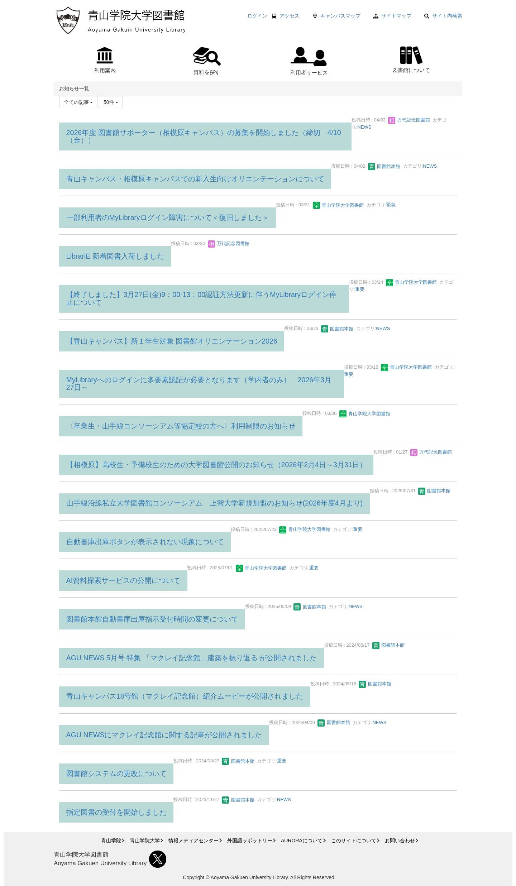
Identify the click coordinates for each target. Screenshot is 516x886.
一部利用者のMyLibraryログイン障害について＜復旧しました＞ (167, 217)
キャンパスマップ (340, 16)
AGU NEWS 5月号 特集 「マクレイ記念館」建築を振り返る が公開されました (191, 658)
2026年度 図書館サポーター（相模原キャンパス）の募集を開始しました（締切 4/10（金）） (203, 136)
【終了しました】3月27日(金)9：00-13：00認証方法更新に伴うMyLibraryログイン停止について (201, 298)
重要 (359, 289)
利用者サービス (309, 61)
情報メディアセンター (193, 840)
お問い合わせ (400, 840)
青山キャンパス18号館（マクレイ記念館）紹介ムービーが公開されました (185, 696)
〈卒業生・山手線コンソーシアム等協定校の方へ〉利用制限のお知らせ (181, 426)
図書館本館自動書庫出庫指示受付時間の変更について (152, 619)
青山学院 (111, 840)
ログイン (257, 16)
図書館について (411, 58)
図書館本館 (384, 166)
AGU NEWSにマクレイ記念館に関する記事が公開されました (164, 735)
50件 (111, 102)
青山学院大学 (145, 840)
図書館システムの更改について (116, 773)
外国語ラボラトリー (249, 840)
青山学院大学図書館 (338, 205)
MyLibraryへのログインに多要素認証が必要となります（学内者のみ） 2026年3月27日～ (199, 384)
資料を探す (207, 61)
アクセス (290, 16)
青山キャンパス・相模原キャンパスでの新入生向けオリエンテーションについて (195, 179)
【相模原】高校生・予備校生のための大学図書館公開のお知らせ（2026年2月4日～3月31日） (216, 465)
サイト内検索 (443, 16)
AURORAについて (301, 840)
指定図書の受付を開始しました (116, 812)
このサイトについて (353, 840)
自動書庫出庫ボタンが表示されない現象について (145, 542)
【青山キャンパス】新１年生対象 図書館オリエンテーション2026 (171, 341)
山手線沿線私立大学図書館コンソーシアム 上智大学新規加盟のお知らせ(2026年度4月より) (214, 503)
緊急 (391, 205)
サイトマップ (396, 16)
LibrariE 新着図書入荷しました (115, 256)
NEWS (364, 127)
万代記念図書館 (409, 120)
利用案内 (105, 60)
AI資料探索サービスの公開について (123, 580)
